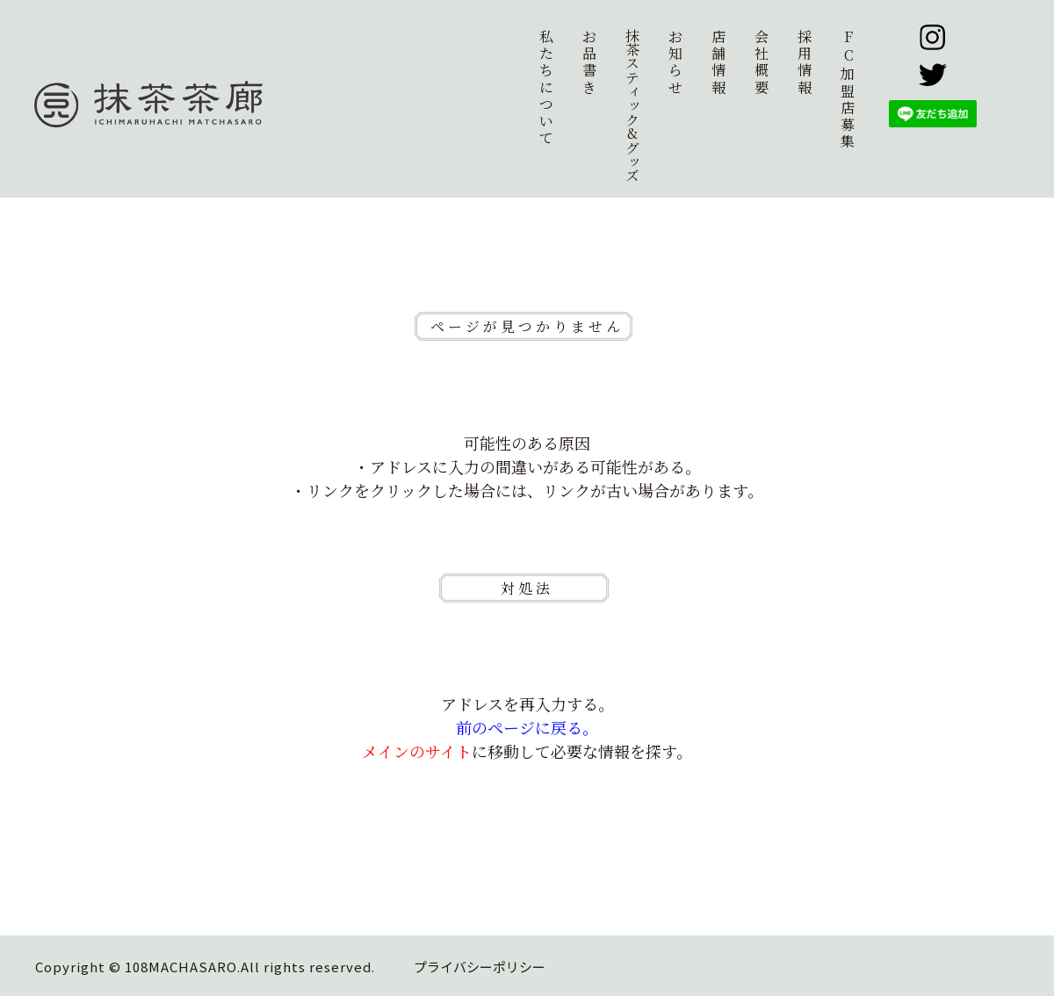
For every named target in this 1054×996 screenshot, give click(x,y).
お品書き (589, 62)
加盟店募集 (848, 88)
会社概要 (761, 62)
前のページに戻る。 (527, 727)
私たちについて (546, 87)
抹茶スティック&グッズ (632, 105)
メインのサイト (417, 751)
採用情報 (805, 62)
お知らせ (675, 62)
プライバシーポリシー (479, 966)
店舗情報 (718, 62)
